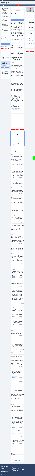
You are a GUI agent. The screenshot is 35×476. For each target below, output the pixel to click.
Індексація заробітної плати (5, 73)
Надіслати (5, 67)
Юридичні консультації (5, 25)
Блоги (3, 36)
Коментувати (17, 460)
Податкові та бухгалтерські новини (5, 8)
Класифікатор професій (5, 76)
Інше (2, 26)
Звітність (3, 19)
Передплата (19, 5)
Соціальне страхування (5, 22)
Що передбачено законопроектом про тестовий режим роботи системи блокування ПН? (16, 108)
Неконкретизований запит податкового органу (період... (31, 23)
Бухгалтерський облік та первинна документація (5, 10)
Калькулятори (4, 77)
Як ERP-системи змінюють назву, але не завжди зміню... (31, 33)
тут (1, 474)
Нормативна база (14, 466)
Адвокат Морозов (30, 21)
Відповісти (12, 161)
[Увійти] (33, 0)
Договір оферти (14, 469)
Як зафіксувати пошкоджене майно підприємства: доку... (31, 38)
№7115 (20, 27)
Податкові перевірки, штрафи (4, 20)
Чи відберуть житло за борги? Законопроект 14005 (31, 28)
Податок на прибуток (4, 13)
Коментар (12, 453)
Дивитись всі (28, 47)
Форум (3, 41)
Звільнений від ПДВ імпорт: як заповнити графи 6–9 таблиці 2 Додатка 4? (17, 144)
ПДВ (2, 14)
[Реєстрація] (30, 0)
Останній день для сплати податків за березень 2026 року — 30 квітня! (18, 138)
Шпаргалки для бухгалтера (5, 30)
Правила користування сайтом (15, 470)
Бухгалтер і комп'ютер (5, 11)
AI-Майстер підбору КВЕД (5, 40)
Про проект (22, 466)
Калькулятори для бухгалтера (4, 39)
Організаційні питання (4, 18)
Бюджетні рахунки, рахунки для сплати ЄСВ (5, 75)
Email (1, 64)
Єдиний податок (4, 12)
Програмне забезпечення (15, 468)
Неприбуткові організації (5, 24)
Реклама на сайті (23, 467)
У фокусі (3, 29)
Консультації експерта (5, 37)
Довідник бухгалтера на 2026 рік (5, 72)
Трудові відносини (4, 23)
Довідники (13, 467)
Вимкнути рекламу (5, 48)
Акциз (3, 9)
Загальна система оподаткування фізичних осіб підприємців (5, 16)
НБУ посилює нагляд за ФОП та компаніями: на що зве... (31, 43)
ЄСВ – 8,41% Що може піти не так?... (5, 58)
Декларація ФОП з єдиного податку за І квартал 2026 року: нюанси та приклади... (29, 15)
